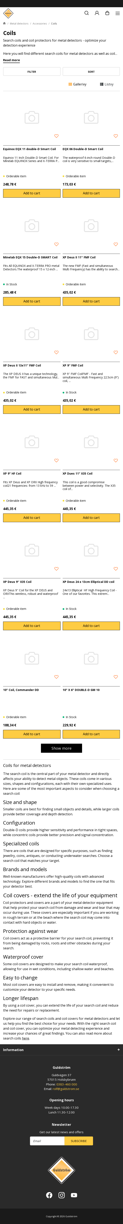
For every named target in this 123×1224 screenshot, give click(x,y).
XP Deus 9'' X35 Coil (17, 582)
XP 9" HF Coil (12, 473)
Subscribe (79, 1141)
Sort (91, 72)
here (25, 1038)
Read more (11, 60)
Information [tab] (13, 1050)
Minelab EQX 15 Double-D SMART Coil (30, 257)
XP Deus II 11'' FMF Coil (79, 257)
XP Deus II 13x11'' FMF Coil (22, 365)
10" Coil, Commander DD (21, 690)
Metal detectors (19, 23)
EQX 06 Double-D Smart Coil (83, 149)
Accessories (40, 23)
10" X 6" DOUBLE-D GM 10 (81, 690)
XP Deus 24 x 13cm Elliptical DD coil (88, 582)
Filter (31, 72)
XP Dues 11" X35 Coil (77, 473)
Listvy (106, 84)
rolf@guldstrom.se (66, 1089)
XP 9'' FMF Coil (73, 365)
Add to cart (31, 193)
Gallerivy (77, 84)
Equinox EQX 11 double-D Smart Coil (29, 149)
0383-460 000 (66, 1084)
